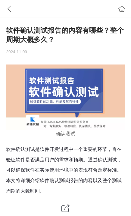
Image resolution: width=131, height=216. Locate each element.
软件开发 (49, 149)
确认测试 (65, 133)
